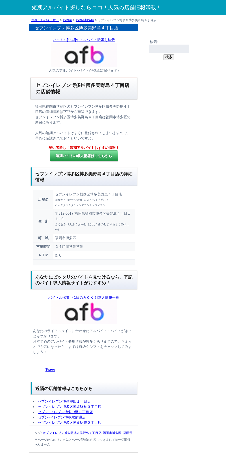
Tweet (50, 370)
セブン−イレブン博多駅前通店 (62, 417)
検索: (154, 42)
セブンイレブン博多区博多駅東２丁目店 (69, 422)
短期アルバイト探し (45, 20)
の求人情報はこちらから (84, 156)
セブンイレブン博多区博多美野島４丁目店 (72, 433)
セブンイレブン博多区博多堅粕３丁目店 (69, 407)
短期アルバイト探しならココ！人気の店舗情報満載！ (96, 7)
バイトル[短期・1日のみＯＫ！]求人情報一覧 (83, 297)
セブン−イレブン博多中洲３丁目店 (65, 412)
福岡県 (67, 20)
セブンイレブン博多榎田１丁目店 (64, 401)
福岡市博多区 (85, 20)
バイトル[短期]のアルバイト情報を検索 (84, 40)
